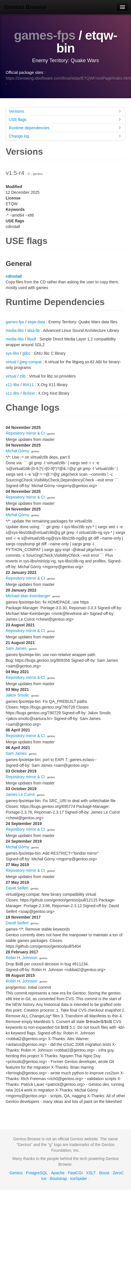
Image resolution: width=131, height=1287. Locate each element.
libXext (29, 393)
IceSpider (78, 1178)
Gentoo (16, 1173)
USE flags (65, 119)
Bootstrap (58, 1178)
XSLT (91, 1173)
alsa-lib (33, 330)
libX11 (28, 384)
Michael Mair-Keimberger (28, 596)
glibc (26, 353)
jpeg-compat (30, 362)
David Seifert (17, 888)
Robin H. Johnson (21, 957)
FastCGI (75, 1173)
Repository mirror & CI (25, 433)
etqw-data (36, 322)
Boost (104, 1173)
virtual (11, 362)
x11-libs (12, 384)
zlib (23, 376)
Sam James (16, 648)
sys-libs (12, 353)
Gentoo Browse (25, 7)
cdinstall (14, 276)
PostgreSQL (36, 1173)
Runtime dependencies (65, 127)
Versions (65, 111)
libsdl (31, 339)
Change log (65, 136)
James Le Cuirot (20, 794)
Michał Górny (17, 451)
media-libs (15, 330)
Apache (58, 1173)
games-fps (44, 35)
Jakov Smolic (17, 695)
